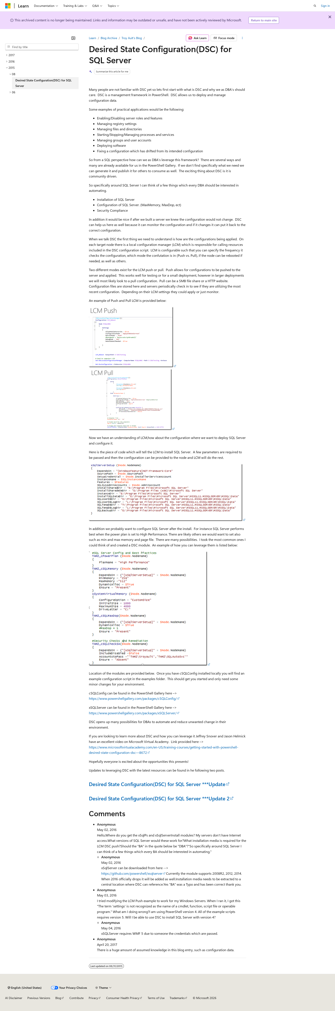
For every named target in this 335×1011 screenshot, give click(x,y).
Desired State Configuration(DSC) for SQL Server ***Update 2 (159, 798)
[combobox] (42, 47)
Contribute (76, 998)
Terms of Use (156, 998)
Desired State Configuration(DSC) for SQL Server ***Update (157, 784)
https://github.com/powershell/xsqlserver (132, 873)
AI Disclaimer (13, 998)
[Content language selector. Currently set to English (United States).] (24, 987)
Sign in (325, 6)
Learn (92, 38)
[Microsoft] (8, 6)
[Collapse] (73, 38)
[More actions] (242, 38)
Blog (58, 998)
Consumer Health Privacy (122, 998)
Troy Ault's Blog (132, 38)
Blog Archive (109, 38)
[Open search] (315, 6)
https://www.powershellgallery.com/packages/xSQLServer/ (132, 713)
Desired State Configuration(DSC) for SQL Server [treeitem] (43, 83)
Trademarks (177, 998)
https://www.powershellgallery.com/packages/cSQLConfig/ (133, 698)
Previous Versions (38, 998)
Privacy (93, 998)
